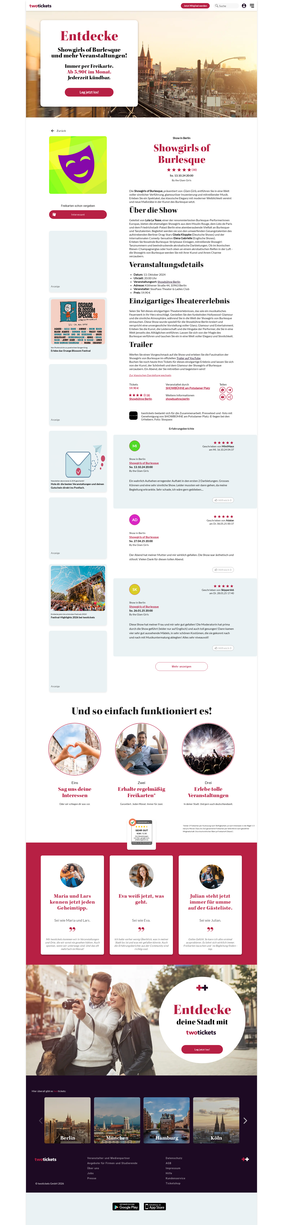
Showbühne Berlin (169, 281)
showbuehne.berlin (178, 398)
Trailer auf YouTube (189, 358)
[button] (216, 5)
